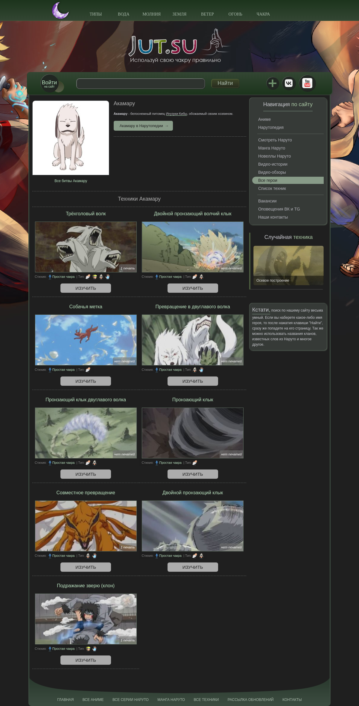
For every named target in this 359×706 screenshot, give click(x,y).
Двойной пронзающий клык (192, 492)
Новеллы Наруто (274, 156)
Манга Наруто (271, 148)
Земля (180, 14)
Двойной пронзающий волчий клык (193, 213)
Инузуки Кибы (176, 113)
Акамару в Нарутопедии (141, 125)
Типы (95, 14)
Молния (151, 14)
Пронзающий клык (192, 399)
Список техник (272, 188)
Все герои (267, 180)
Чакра (263, 14)
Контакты (292, 700)
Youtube (307, 83)
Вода (123, 14)
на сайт (49, 84)
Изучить (85, 288)
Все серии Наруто (130, 700)
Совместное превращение (86, 492)
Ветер (207, 14)
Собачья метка (85, 306)
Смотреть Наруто (275, 140)
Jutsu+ (272, 83)
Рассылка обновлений (251, 700)
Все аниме (93, 700)
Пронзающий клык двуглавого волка (85, 399)
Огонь (235, 14)
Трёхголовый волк (86, 213)
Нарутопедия (271, 127)
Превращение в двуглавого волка (193, 306)
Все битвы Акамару (70, 181)
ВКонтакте (289, 83)
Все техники (206, 700)
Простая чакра (63, 276)
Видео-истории (272, 164)
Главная (65, 700)
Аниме (264, 119)
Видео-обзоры (272, 172)
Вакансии (267, 201)
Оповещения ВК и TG (279, 209)
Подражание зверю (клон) (86, 585)
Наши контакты (273, 217)
